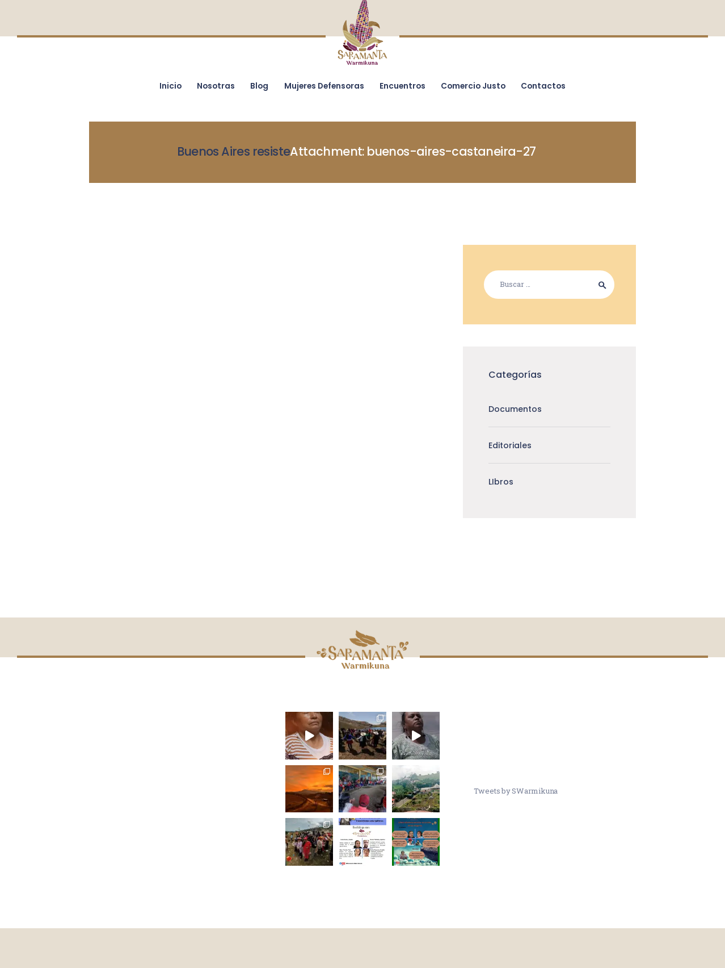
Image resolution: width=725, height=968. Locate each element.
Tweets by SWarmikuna (516, 791)
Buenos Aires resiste (233, 151)
